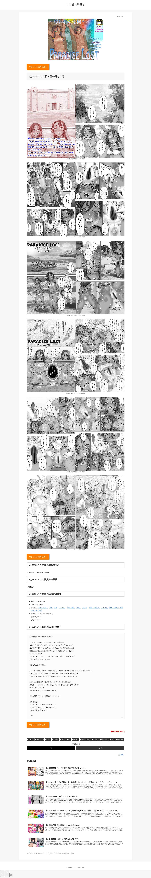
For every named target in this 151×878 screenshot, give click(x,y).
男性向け (95, 739)
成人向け (39, 610)
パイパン (62, 608)
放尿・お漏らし (94, 608)
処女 (55, 608)
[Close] (11, 876)
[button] (100, 748)
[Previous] (2, 874)
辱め (51, 608)
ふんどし (104, 608)
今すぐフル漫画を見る (38, 67)
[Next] (7, 874)
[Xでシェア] (51, 748)
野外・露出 (71, 608)
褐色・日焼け (114, 608)
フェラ (84, 608)
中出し (78, 608)
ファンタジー (43, 608)
